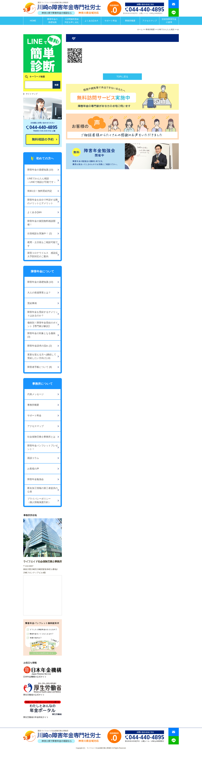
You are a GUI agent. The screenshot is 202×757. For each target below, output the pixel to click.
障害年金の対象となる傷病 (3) (41, 335)
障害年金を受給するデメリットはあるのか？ (42, 314)
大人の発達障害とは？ (39, 292)
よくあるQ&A (34, 212)
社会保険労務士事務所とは (41, 436)
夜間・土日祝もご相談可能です (42, 244)
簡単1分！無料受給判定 (39, 191)
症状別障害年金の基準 (169, 20)
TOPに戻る (122, 76)
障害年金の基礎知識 (52, 20)
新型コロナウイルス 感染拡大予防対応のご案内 (42, 255)
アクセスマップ (149, 21)
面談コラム (33, 458)
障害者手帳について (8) (39, 367)
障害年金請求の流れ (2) (39, 345)
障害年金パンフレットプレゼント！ (42, 447)
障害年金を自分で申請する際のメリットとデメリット (42, 201)
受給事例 (32, 303)
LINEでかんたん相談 (166, 29)
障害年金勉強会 (35, 479)
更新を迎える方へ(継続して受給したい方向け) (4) (41, 356)
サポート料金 (111, 21)
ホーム (140, 29)
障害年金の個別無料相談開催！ (41, 223)
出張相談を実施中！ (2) (39, 233)
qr (178, 29)
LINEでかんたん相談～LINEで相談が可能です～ (41, 180)
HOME (33, 21)
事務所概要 (130, 21)
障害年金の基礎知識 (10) (40, 169)
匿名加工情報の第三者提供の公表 (42, 490)
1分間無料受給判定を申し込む (72, 20)
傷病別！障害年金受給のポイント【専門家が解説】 (42, 324)
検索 (56, 85)
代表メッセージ (35, 394)
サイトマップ (31, 94)
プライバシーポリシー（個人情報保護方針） (39, 500)
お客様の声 (33, 468)
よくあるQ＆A (91, 21)
